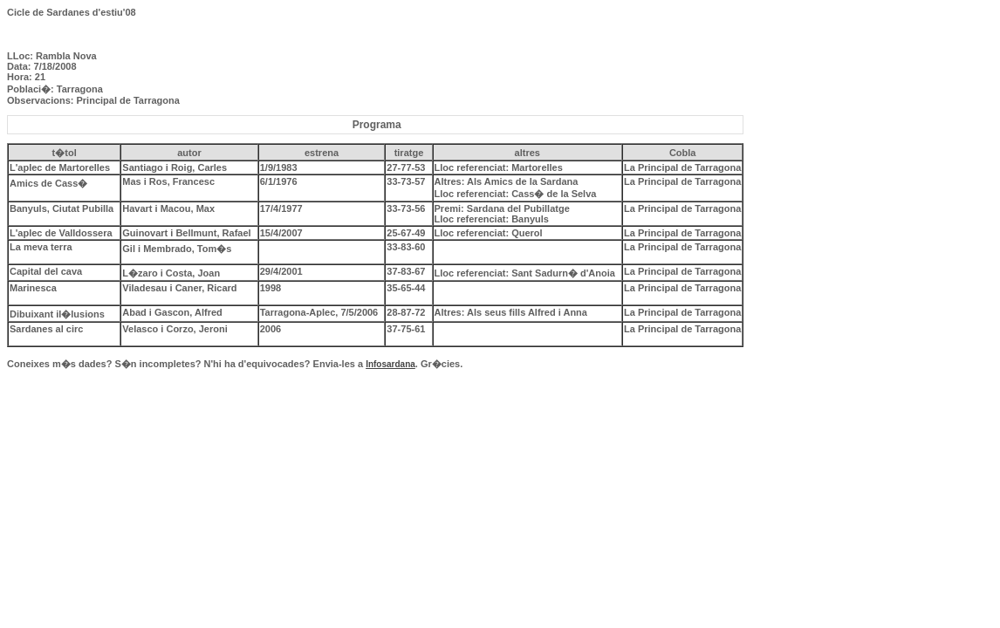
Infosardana (390, 364)
